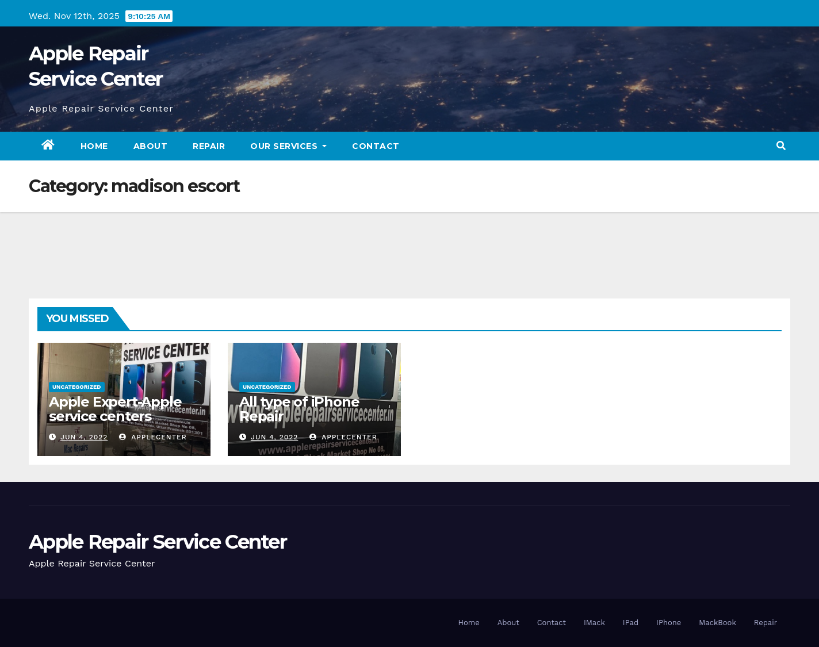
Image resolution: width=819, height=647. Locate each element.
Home (94, 146)
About (150, 146)
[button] (781, 145)
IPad (630, 622)
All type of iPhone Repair (299, 408)
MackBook (717, 622)
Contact (376, 146)
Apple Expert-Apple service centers (115, 408)
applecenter (153, 437)
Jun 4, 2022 (84, 437)
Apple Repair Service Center (157, 542)
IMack (594, 622)
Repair (209, 146)
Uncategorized (76, 387)
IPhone (668, 622)
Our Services (288, 146)
